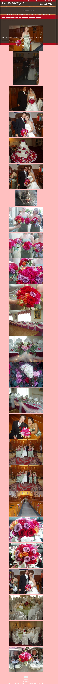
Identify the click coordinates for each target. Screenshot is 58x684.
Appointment (46, 0)
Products (3, 17)
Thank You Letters (32, 17)
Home (23, 0)
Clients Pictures (25, 17)
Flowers (12, 17)
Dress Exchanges (39, 0)
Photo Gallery (8, 17)
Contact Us (53, 0)
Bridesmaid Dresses (32, 0)
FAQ (50, 0)
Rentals (26, 0)
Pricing (20, 17)
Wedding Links (38, 17)
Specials (16, 17)
